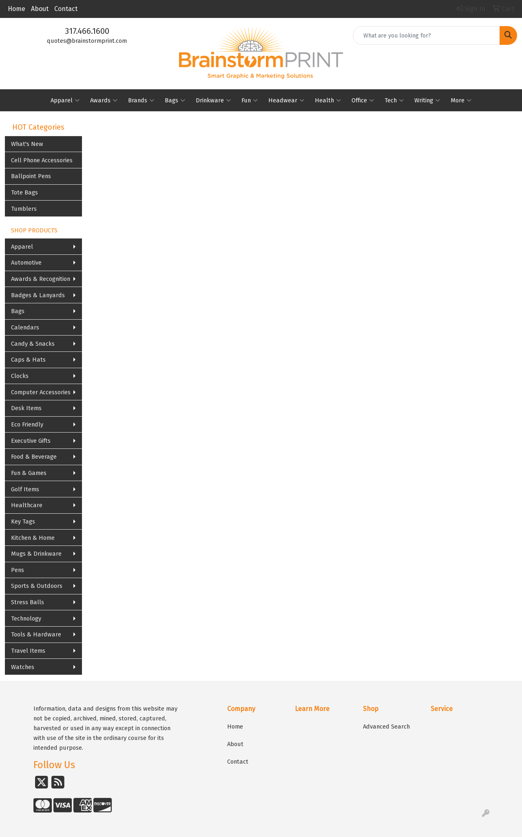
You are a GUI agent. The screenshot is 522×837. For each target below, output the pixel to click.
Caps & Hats (28, 359)
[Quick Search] (426, 35)
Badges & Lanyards (38, 295)
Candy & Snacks (33, 343)
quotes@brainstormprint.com (87, 40)
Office (363, 100)
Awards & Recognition (40, 279)
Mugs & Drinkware (36, 553)
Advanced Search (386, 726)
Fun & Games (28, 473)
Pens (17, 570)
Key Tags (23, 521)
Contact (65, 9)
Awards (103, 100)
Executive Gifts (31, 440)
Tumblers (24, 208)
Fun (249, 100)
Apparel (65, 100)
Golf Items (25, 489)
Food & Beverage (34, 456)
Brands (141, 100)
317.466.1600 (87, 31)
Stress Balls (27, 602)
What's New (27, 144)
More (461, 100)
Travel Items (28, 650)
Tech (394, 100)
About (40, 9)
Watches (22, 667)
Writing (427, 100)
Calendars (25, 327)
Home (16, 9)
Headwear (286, 100)
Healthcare (26, 505)
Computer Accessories (41, 392)
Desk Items (26, 408)
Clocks (20, 376)
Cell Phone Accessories (42, 160)
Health (328, 100)
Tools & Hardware (36, 634)
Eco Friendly (27, 424)
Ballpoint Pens (31, 176)
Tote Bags (24, 192)
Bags (175, 100)
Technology (26, 618)
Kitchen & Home (33, 537)
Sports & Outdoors (36, 586)
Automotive (26, 262)
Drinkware (213, 100)
